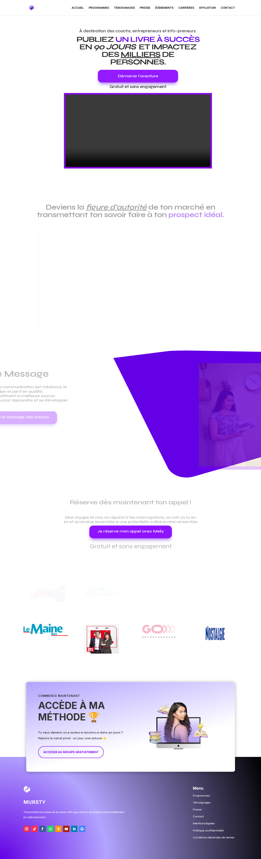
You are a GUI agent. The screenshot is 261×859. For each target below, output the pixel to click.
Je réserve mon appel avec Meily (130, 531)
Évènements (164, 8)
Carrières (186, 8)
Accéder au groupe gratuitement (71, 752)
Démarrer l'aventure (138, 76)
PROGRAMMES (99, 8)
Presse (145, 8)
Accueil (78, 8)
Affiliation (207, 8)
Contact (228, 8)
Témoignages (124, 8)
